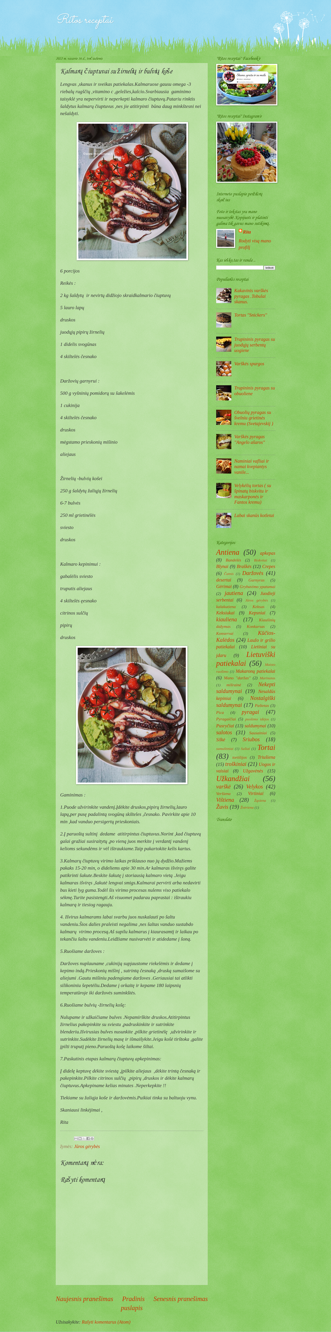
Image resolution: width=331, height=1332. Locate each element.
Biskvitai (260, 560)
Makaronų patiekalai (255, 671)
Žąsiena (260, 800)
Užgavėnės (253, 770)
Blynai (222, 566)
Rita (247, 232)
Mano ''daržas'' (237, 677)
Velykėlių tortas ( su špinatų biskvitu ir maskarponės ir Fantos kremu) (252, 494)
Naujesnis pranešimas (84, 1298)
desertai (223, 580)
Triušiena (266, 757)
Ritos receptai (84, 20)
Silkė (220, 739)
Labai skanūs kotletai (254, 515)
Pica (220, 712)
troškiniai (236, 764)
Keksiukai (225, 612)
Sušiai (245, 749)
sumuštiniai (224, 749)
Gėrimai (224, 586)
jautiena (234, 593)
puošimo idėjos (257, 719)
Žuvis (222, 807)
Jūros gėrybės (87, 1146)
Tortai (266, 747)
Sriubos (251, 739)
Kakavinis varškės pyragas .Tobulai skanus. (251, 296)
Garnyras (256, 580)
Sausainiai (258, 732)
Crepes (268, 566)
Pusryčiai (225, 725)
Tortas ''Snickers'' (250, 315)
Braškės (244, 566)
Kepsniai (257, 612)
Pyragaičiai (226, 719)
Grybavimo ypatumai (257, 586)
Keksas (258, 606)
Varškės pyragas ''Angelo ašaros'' (249, 439)
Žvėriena (247, 807)
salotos (224, 732)
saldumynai (255, 725)
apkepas (267, 553)
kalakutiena (226, 606)
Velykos (254, 786)
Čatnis (229, 574)
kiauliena (226, 619)
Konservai (224, 633)
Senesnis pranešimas (180, 1298)
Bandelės (233, 560)
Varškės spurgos (249, 363)
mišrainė (234, 684)
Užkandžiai (233, 779)
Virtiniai (255, 793)
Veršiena (223, 793)
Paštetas (262, 705)
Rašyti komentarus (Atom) (106, 1322)
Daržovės (252, 573)
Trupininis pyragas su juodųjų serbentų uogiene (254, 345)
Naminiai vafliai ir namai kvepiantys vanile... (251, 466)
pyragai (250, 712)
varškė (223, 786)
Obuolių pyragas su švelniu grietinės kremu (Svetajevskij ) (253, 418)
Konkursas (256, 626)
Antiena (227, 552)
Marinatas (267, 678)
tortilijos (239, 757)
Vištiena (225, 800)
